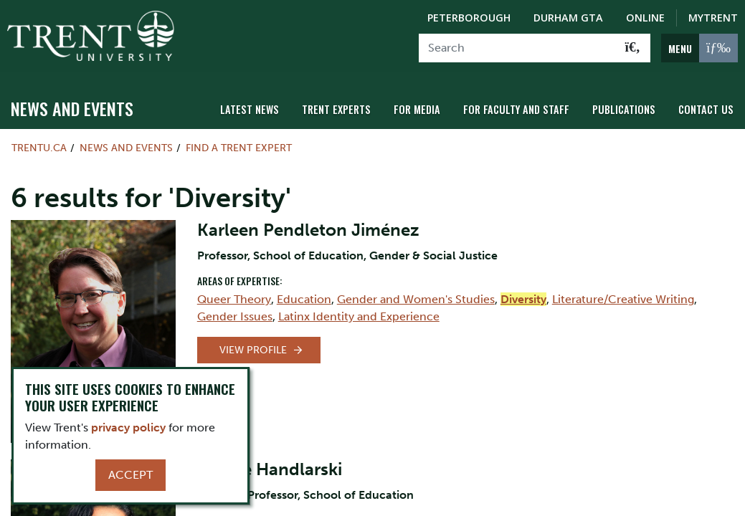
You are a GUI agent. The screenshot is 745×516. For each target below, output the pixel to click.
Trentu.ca (39, 147)
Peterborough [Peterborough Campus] (469, 17)
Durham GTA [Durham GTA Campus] (568, 17)
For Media (417, 109)
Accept (130, 475)
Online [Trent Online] (645, 17)
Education (304, 299)
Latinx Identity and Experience (359, 316)
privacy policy (128, 427)
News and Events (72, 108)
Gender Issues (234, 316)
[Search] (517, 48)
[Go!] (632, 48)
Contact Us (706, 109)
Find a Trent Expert (239, 147)
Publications (623, 109)
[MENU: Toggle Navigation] (699, 48)
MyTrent (713, 17)
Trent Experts (336, 109)
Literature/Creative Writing (623, 299)
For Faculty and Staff (516, 109)
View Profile (253, 350)
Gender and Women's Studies (416, 299)
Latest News (249, 109)
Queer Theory (234, 299)
